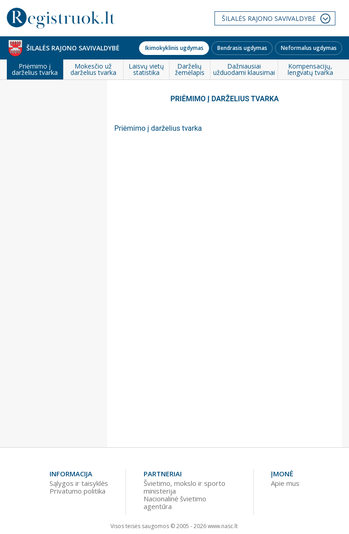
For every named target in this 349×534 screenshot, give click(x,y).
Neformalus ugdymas (309, 48)
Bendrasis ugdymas (242, 48)
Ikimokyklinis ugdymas (174, 48)
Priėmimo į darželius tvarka (158, 128)
